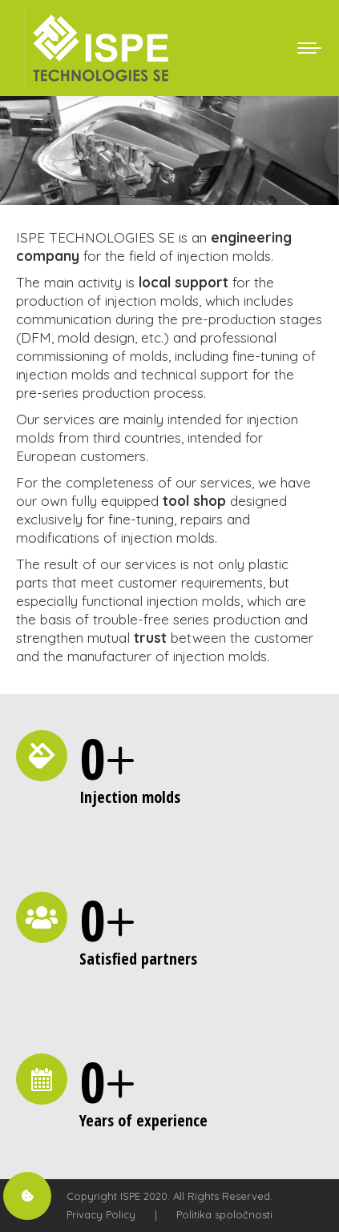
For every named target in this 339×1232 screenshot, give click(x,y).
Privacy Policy (101, 1214)
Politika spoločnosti (224, 1214)
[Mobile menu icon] (309, 48)
